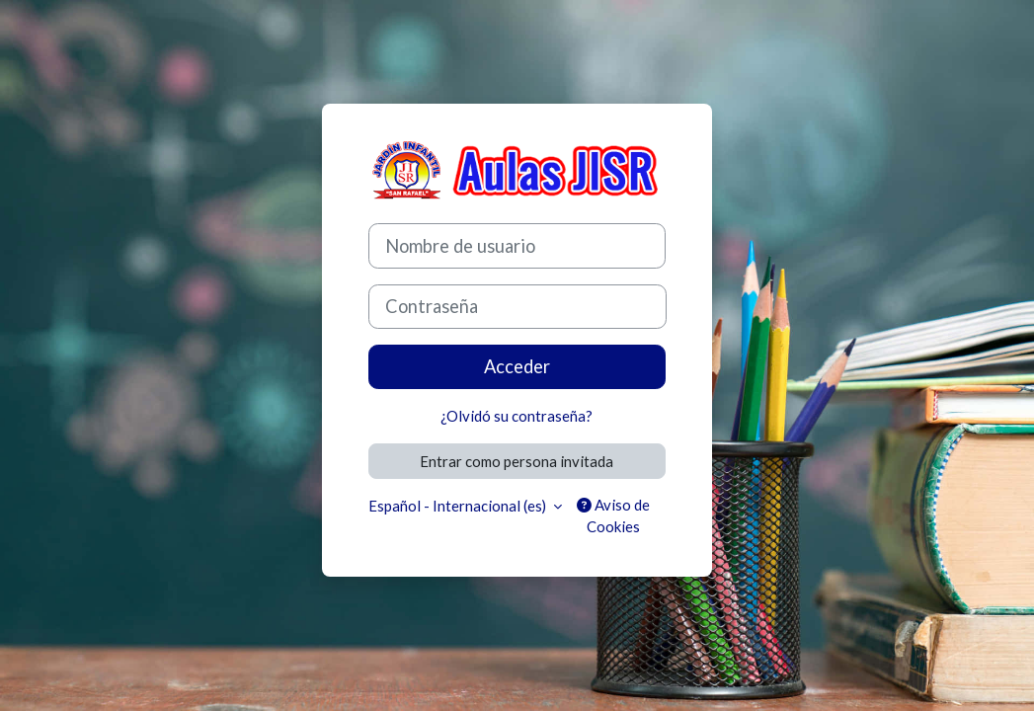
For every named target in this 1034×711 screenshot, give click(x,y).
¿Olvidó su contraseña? (516, 416)
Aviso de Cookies (613, 515)
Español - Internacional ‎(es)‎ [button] (458, 505)
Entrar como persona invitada (516, 461)
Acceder (517, 366)
